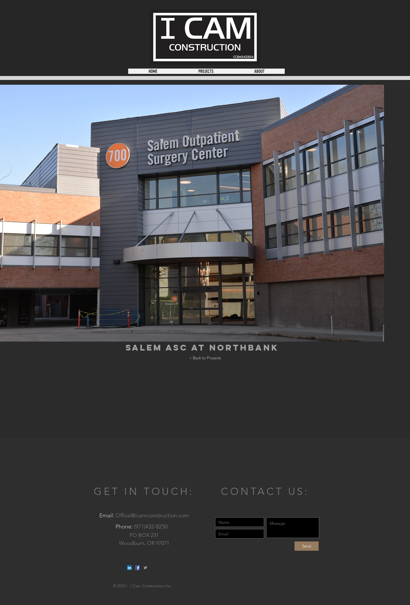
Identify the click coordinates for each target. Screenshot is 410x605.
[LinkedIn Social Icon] (129, 567)
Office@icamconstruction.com (152, 515)
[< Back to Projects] (205, 357)
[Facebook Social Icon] (137, 567)
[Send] (307, 546)
